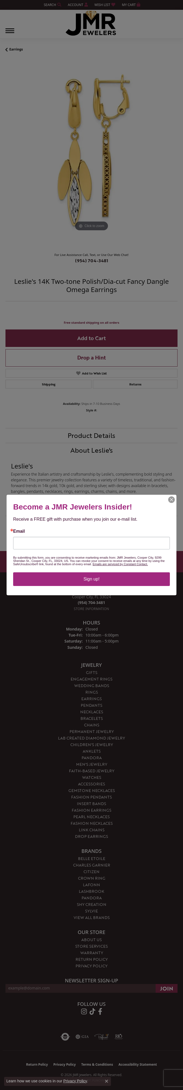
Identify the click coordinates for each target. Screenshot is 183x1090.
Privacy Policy (75, 1081)
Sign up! (92, 579)
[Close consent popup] (106, 1081)
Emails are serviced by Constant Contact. (120, 564)
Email (19, 531)
